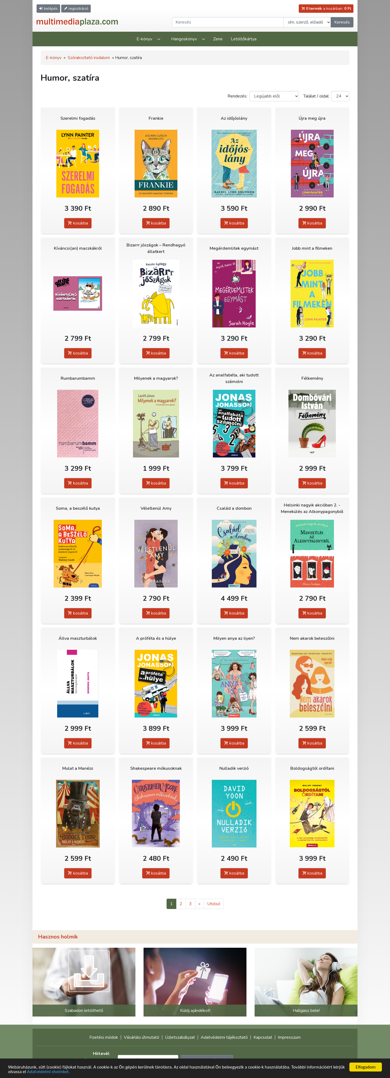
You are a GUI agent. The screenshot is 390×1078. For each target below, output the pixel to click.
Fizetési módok (103, 1037)
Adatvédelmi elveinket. (48, 1071)
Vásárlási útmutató (141, 1037)
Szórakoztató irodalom (89, 58)
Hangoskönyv (184, 39)
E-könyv (144, 39)
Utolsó (213, 904)
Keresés (342, 22)
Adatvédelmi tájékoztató (224, 1037)
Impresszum (289, 1037)
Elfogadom (365, 1067)
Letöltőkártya (243, 39)
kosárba (78, 223)
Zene (218, 39)
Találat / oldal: (316, 96)
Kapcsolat (262, 1037)
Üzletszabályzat (180, 1037)
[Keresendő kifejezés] (228, 22)
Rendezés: (237, 96)
